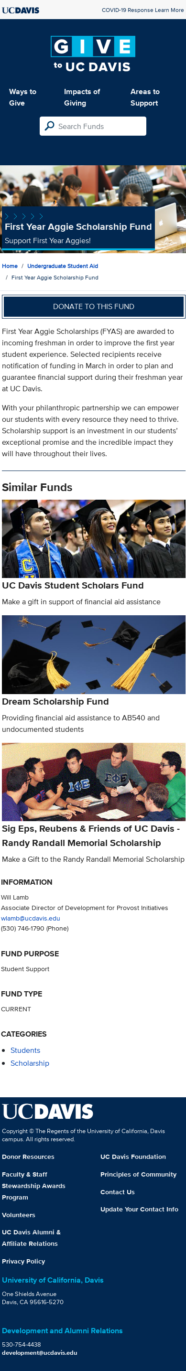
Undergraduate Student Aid (62, 266)
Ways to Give (22, 97)
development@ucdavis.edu (39, 1352)
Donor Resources (28, 1156)
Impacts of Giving (82, 97)
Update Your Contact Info (139, 1209)
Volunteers (18, 1215)
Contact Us (117, 1192)
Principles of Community (138, 1174)
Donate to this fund (93, 306)
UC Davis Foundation (133, 1156)
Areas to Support (145, 97)
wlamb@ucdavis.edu (30, 918)
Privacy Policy (23, 1261)
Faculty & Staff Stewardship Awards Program (34, 1185)
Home (10, 266)
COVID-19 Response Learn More (143, 10)
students (25, 1050)
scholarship (30, 1063)
